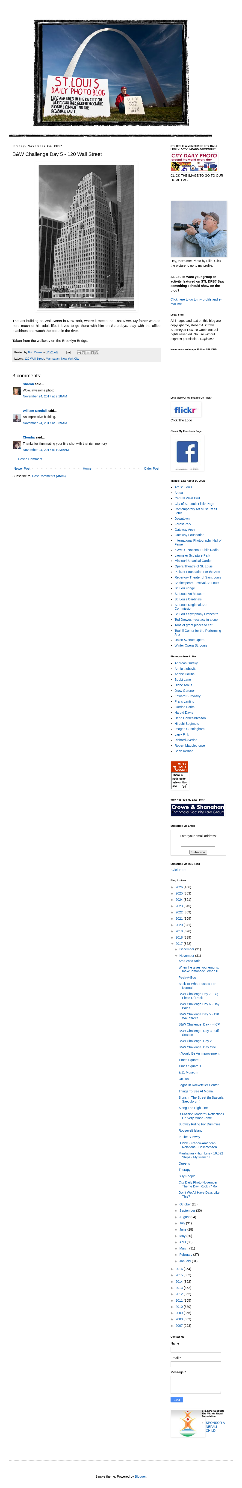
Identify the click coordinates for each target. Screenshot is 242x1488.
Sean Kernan (184, 751)
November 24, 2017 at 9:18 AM (45, 396)
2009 (180, 1313)
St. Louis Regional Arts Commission (191, 607)
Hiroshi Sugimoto (187, 723)
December (187, 949)
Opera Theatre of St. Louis (194, 566)
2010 (180, 1307)
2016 (180, 1269)
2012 (180, 1294)
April (183, 1242)
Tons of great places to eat (193, 625)
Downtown (182, 518)
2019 (180, 931)
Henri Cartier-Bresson (190, 718)
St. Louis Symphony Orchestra (196, 614)
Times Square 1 (190, 1066)
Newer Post (22, 468)
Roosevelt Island (191, 1130)
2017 (180, 943)
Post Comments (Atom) (49, 476)
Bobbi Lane (183, 679)
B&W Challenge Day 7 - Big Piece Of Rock (198, 996)
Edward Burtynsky (188, 696)
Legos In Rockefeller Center (199, 1085)
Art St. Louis (183, 487)
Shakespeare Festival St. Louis (197, 583)
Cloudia (29, 437)
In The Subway (189, 1137)
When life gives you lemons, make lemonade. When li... (199, 969)
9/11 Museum (188, 1072)
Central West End (187, 498)
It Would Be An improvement (199, 1053)
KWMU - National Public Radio (197, 550)
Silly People (187, 1176)
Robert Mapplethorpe (190, 745)
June (183, 1229)
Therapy (184, 1170)
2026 (180, 887)
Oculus (184, 1079)
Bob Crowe (35, 352)
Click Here (178, 870)
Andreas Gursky (186, 663)
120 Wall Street (34, 358)
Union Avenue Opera (190, 640)
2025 (180, 893)
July (182, 1223)
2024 (180, 899)
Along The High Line (193, 1108)
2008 (180, 1319)
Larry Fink (182, 734)
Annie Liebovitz (186, 669)
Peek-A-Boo (187, 977)
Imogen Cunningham (190, 729)
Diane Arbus (183, 685)
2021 (180, 918)
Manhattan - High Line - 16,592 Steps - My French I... (201, 1155)
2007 (180, 1325)
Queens (184, 1163)
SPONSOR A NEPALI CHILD (215, 1426)
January (185, 1261)
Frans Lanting (185, 701)
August (184, 1217)
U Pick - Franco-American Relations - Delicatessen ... (200, 1145)
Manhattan (53, 358)
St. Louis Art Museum (190, 594)
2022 (180, 912)
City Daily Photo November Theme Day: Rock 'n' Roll (198, 1184)
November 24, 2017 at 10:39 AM (46, 450)
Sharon (28, 384)
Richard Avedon (186, 740)
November (187, 955)
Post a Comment (30, 459)
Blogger (140, 1476)
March (184, 1248)
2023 (180, 906)
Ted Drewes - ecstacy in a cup (196, 619)
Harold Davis (184, 712)
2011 (180, 1300)
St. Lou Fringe (185, 588)
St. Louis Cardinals (188, 599)
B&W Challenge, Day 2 (195, 1041)
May (182, 1236)
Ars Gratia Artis (189, 961)
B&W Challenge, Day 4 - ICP (199, 1024)
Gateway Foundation (189, 535)
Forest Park (183, 524)
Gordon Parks (185, 707)
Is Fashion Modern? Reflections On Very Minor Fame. (201, 1116)
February (186, 1254)
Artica (179, 493)
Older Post (151, 468)
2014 (180, 1281)
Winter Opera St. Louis (191, 645)
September (187, 1210)
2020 (180, 925)
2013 (180, 1288)
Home (87, 468)
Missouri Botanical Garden (193, 561)
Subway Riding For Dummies (199, 1124)
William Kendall (35, 411)
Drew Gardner (185, 690)
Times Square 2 (190, 1060)
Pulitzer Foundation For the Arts (197, 572)
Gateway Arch (185, 529)
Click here (178, 299)
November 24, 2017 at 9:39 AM (45, 423)
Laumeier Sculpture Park (192, 555)
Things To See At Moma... (197, 1091)
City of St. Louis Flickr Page (194, 504)
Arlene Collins (185, 674)
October (185, 1204)
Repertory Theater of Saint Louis (198, 577)
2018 (180, 937)
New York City (70, 358)
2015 (180, 1275)
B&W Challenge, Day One (197, 1047)
